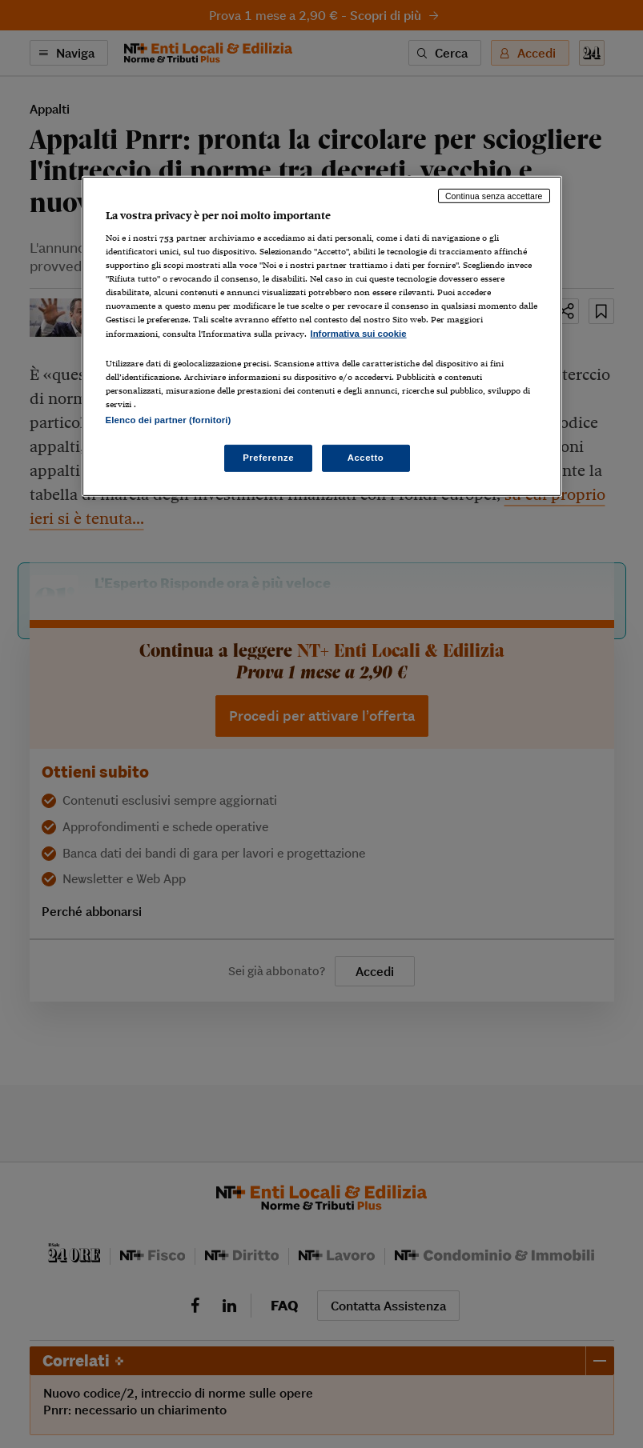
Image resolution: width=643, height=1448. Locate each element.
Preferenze (268, 457)
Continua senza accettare (494, 195)
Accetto (366, 457)
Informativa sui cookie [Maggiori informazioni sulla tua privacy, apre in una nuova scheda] (359, 333)
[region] (322, 335)
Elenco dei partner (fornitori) (168, 420)
